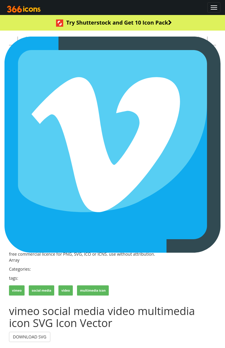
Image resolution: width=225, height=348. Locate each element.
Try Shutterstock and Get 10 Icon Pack (114, 23)
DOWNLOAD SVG (29, 337)
